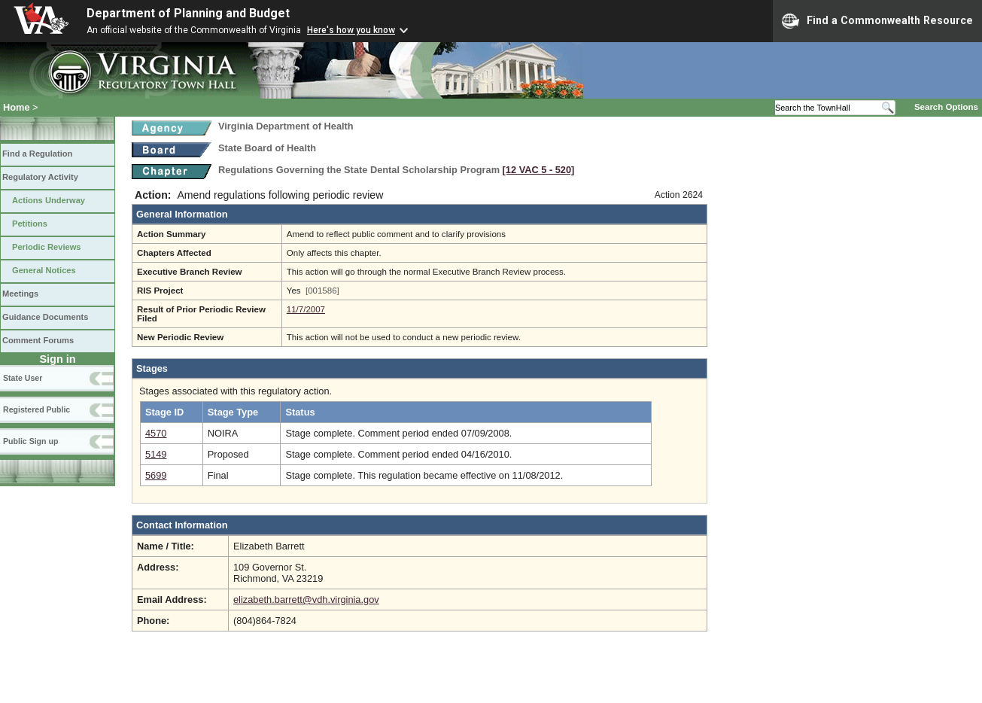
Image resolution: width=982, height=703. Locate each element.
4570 (155, 433)
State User (22, 377)
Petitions (29, 223)
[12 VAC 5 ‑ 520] (539, 169)
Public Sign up (30, 441)
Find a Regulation (37, 153)
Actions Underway (48, 200)
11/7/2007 (306, 309)
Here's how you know (351, 30)
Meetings (20, 293)
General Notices (44, 270)
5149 (155, 454)
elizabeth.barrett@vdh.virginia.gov (306, 599)
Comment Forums (38, 340)
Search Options (946, 106)
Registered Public (36, 409)
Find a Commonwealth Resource (877, 21)
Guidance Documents (45, 316)
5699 (155, 475)
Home (16, 107)
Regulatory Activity (40, 176)
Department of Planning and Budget (188, 13)
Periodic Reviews (46, 246)
